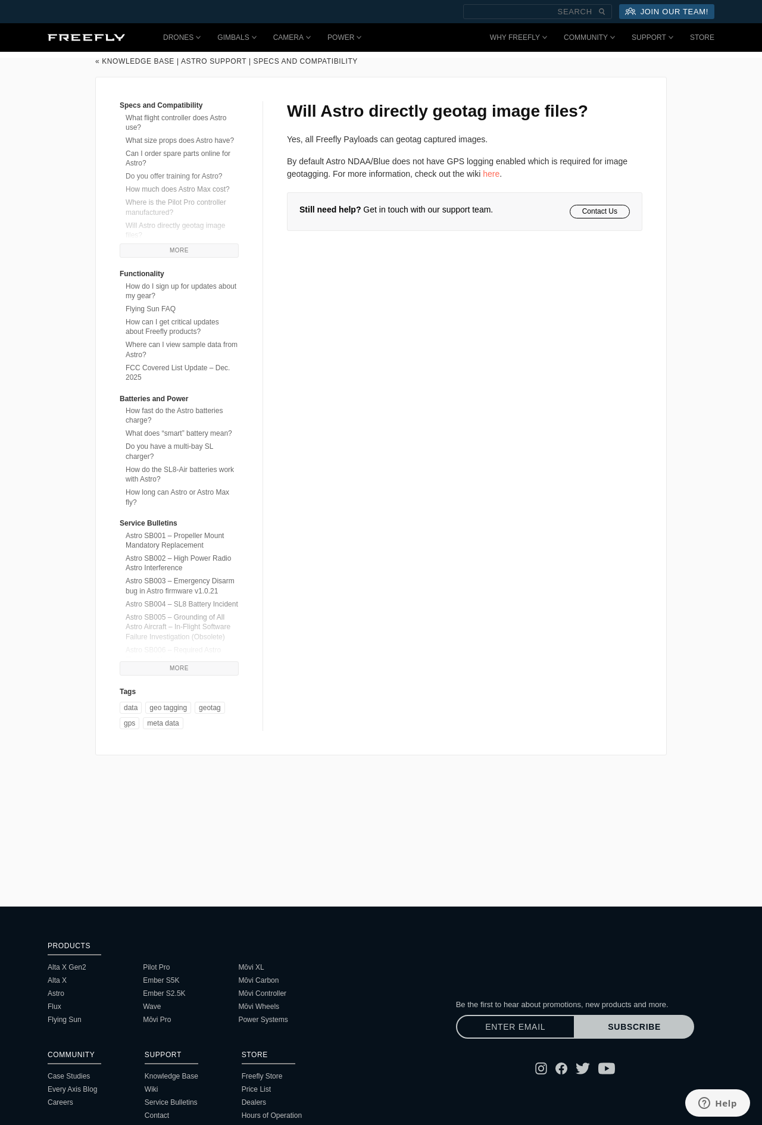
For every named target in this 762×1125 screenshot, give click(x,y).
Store (702, 37)
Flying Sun (65, 1019)
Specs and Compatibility (306, 61)
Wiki (151, 1089)
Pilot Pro (156, 967)
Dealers (254, 1102)
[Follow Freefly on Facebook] (561, 1068)
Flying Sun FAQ (151, 309)
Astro (56, 993)
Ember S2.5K (164, 993)
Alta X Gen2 (67, 967)
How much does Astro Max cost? (178, 189)
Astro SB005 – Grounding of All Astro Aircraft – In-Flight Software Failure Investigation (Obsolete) (178, 627)
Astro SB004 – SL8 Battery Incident (182, 604)
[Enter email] (515, 1027)
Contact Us (599, 211)
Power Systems (263, 1019)
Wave (152, 1006)
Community (589, 37)
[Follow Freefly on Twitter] (583, 1068)
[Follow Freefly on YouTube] (606, 1068)
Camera (292, 37)
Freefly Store (262, 1076)
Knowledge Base (171, 1076)
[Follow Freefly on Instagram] (541, 1068)
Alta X (57, 980)
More (179, 250)
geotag (210, 708)
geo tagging (168, 708)
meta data (163, 723)
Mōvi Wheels (258, 1006)
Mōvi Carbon (258, 980)
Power (344, 37)
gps (129, 723)
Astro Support (213, 61)
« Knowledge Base (134, 61)
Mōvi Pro (157, 1019)
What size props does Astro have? (180, 140)
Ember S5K (161, 980)
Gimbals (236, 37)
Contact (157, 1115)
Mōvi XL (251, 967)
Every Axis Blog (72, 1089)
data (131, 708)
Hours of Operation (272, 1115)
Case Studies (69, 1076)
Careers (60, 1102)
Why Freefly (518, 37)
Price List (256, 1089)
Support (652, 37)
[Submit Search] (601, 11)
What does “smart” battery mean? (179, 433)
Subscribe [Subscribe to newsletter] (634, 1027)
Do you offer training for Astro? (174, 176)
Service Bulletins (171, 1102)
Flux (54, 1006)
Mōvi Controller (262, 993)
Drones (182, 37)
